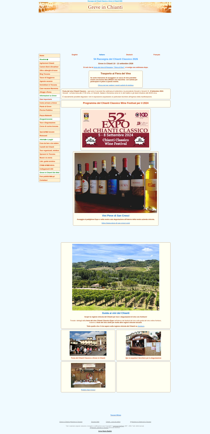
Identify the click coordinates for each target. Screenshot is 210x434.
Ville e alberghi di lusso (48, 70)
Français (156, 55)
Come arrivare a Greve (48, 103)
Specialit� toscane (47, 132)
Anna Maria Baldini (105, 431)
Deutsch (129, 55)
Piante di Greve (45, 106)
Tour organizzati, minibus (49, 150)
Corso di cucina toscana (49, 126)
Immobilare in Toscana (48, 85)
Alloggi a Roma (45, 92)
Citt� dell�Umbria (47, 165)
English (75, 55)
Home (42, 56)
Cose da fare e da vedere (49, 143)
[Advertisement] (105, 33)
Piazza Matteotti (46, 115)
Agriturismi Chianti (47, 63)
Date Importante (46, 99)
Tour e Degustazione (47, 123)
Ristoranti (43, 136)
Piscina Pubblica (46, 110)
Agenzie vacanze (46, 81)
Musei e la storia (46, 158)
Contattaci (44, 180)
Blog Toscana (45, 74)
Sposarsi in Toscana (47, 154)
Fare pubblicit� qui (47, 176)
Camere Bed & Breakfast (49, 67)
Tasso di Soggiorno (47, 78)
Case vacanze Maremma (49, 88)
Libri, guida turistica (47, 161)
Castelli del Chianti (47, 147)
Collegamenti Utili (46, 169)
